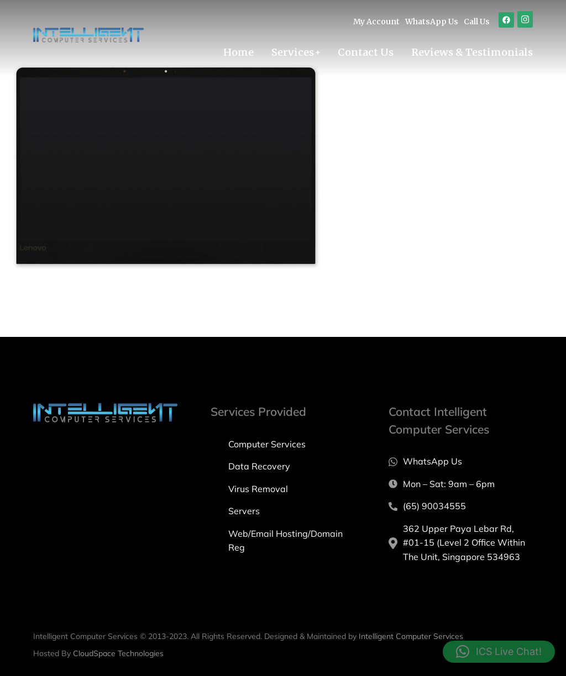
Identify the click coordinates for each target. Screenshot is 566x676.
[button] (499, 652)
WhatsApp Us (431, 22)
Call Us (477, 22)
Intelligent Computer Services (411, 636)
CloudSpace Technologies (118, 653)
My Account (376, 22)
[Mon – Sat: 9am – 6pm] (461, 484)
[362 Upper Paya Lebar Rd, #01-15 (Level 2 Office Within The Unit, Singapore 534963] (461, 543)
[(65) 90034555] (461, 506)
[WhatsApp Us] (461, 462)
